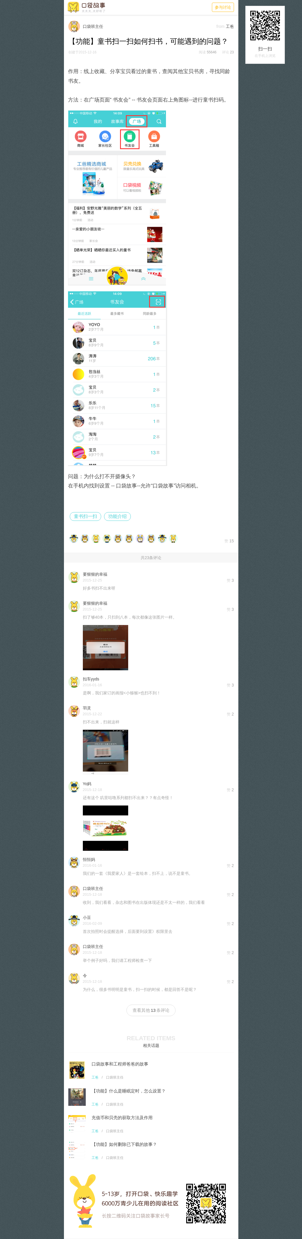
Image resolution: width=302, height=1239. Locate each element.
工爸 (95, 1077)
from (221, 26)
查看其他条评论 (151, 1010)
